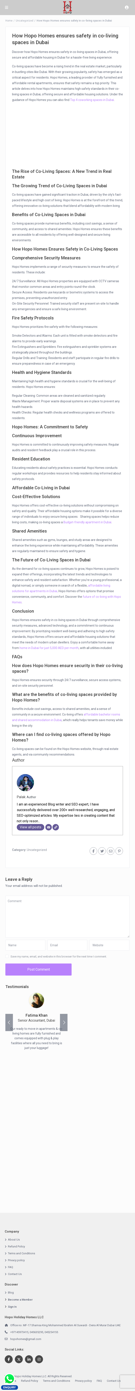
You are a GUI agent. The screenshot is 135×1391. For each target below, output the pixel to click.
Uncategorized (24, 20)
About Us (14, 1239)
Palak (21, 797)
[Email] (48, 827)
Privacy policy (16, 1260)
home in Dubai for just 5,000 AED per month (49, 648)
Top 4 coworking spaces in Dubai (92, 100)
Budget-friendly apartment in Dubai (87, 522)
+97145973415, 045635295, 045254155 (34, 1332)
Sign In (12, 1306)
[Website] (55, 827)
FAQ (10, 1267)
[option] (36, 1022)
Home (8, 20)
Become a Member (20, 1299)
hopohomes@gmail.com (25, 1339)
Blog (11, 1292)
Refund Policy (16, 1246)
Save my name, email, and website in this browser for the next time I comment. (59, 956)
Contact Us (15, 1274)
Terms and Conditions (21, 1253)
